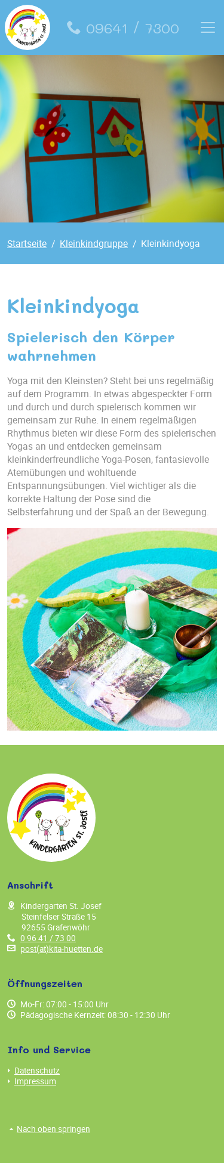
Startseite (27, 243)
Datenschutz (33, 1070)
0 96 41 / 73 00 (48, 938)
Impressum (31, 1081)
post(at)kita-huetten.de (61, 949)
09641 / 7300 (123, 27)
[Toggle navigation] (208, 27)
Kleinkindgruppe (94, 243)
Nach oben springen (50, 1129)
